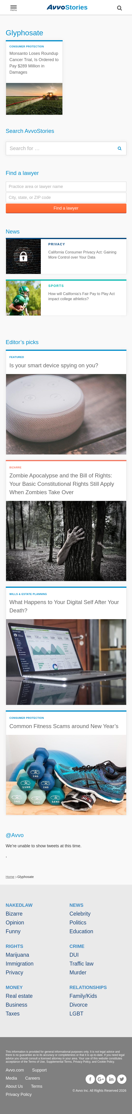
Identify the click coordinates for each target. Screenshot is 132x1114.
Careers (32, 1078)
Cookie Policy (105, 1061)
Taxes (13, 1014)
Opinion (15, 923)
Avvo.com (15, 1070)
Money (14, 987)
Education (81, 931)
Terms (36, 1086)
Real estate (19, 996)
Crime (77, 946)
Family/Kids (83, 996)
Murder (78, 972)
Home (10, 877)
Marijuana (17, 955)
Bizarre (14, 914)
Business (16, 1005)
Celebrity (80, 914)
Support (39, 1070)
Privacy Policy (81, 1061)
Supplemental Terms (59, 1061)
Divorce (79, 1005)
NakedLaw (19, 905)
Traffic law (82, 964)
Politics (78, 923)
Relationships (88, 987)
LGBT (77, 1014)
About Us (14, 1086)
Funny (13, 931)
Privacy (14, 972)
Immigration (20, 964)
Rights (14, 946)
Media (11, 1078)
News (13, 231)
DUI (74, 955)
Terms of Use (36, 1061)
